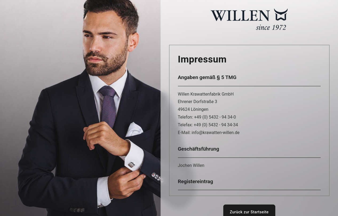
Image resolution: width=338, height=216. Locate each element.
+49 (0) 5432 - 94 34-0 (215, 117)
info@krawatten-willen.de (215, 132)
